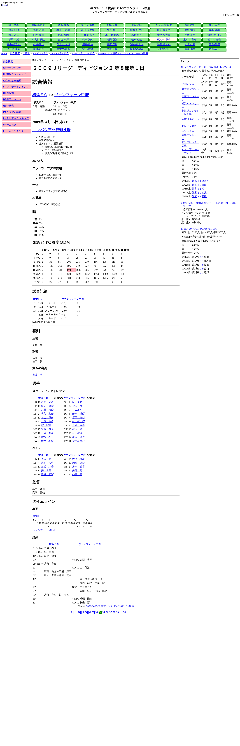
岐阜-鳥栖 (214, 30)
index (209, 377)
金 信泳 (77, 433)
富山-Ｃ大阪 (87, 30)
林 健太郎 (78, 421)
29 (83, 612)
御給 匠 (46, 437)
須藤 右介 (47, 429)
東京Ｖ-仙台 (63, 49)
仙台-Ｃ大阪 (63, 44)
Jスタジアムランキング (16, 118)
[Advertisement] (94, 721)
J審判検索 (8, 93)
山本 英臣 (78, 413)
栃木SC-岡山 (164, 49)
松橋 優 (77, 474)
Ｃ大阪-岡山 (38, 39)
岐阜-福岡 (38, 49)
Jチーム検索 (9, 124)
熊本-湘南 (87, 39)
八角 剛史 (47, 421)
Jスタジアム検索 (12, 112)
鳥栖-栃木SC (39, 25)
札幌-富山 (38, 44)
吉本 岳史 (47, 462)
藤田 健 (77, 429)
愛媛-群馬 (190, 34)
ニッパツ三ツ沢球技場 (51, 130)
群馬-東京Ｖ (163, 30)
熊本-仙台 (13, 30)
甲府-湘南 (136, 25)
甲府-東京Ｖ (87, 34)
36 (107, 612)
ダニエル (77, 409)
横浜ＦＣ (39, 95)
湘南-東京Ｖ (136, 44)
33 (96, 612)
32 (93, 612)
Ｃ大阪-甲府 (13, 49)
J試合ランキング (12, 67)
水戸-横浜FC (112, 34)
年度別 (26, 53)
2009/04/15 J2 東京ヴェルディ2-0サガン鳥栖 (110, 606)
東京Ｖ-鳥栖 (190, 39)
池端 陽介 (78, 462)
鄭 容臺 (46, 425)
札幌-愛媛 (112, 25)
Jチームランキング (13, 131)
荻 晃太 (77, 402)
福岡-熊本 (87, 44)
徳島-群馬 (63, 25)
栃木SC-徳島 (214, 39)
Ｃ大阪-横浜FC (164, 25)
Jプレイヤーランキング (16, 86)
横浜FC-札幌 (63, 30)
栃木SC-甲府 (137, 30)
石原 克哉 (78, 417)
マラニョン (78, 441)
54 (124, 612)
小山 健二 (47, 459)
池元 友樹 (47, 441)
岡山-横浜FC (14, 44)
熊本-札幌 (112, 49)
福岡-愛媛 (112, 39)
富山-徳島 (87, 49)
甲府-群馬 (112, 44)
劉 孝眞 (46, 470)
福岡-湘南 (38, 30)
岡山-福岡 (13, 25)
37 (110, 612)
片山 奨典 (47, 417)
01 (72, 612)
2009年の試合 (40, 53)
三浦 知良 (47, 433)
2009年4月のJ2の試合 (83, 53)
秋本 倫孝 (78, 466)
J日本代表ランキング (14, 74)
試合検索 (15, 53)
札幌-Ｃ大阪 (163, 34)
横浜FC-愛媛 (137, 49)
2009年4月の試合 (59, 53)
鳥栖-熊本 (136, 34)
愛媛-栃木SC (164, 44)
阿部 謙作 (78, 459)
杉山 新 (77, 406)
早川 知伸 (47, 413)
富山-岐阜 (190, 25)
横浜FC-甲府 (164, 39)
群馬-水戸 (214, 49)
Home (4, 5)
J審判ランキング (12, 99)
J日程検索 (8, 105)
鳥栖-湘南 (190, 49)
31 (90, 612)
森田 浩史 (78, 437)
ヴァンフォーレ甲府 (71, 95)
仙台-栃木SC (214, 34)
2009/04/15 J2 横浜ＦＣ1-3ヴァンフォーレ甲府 (123, 53)
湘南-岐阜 (38, 34)
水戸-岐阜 (190, 44)
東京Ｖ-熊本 (87, 25)
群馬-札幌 (13, 39)
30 (86, 612)
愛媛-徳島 (190, 30)
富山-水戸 (63, 39)
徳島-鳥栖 (214, 44)
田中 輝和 (47, 406)
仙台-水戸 (214, 25)
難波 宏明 (47, 474)
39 (117, 612)
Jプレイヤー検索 (12, 80)
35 (103, 612)
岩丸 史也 (47, 402)
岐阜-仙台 (136, 39)
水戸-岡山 (112, 30)
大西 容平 (78, 425)
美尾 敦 (77, 470)
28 (79, 612)
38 (114, 612)
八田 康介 (47, 409)
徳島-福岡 (63, 34)
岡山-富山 (13, 34)
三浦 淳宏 (47, 466)
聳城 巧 (37, 374)
